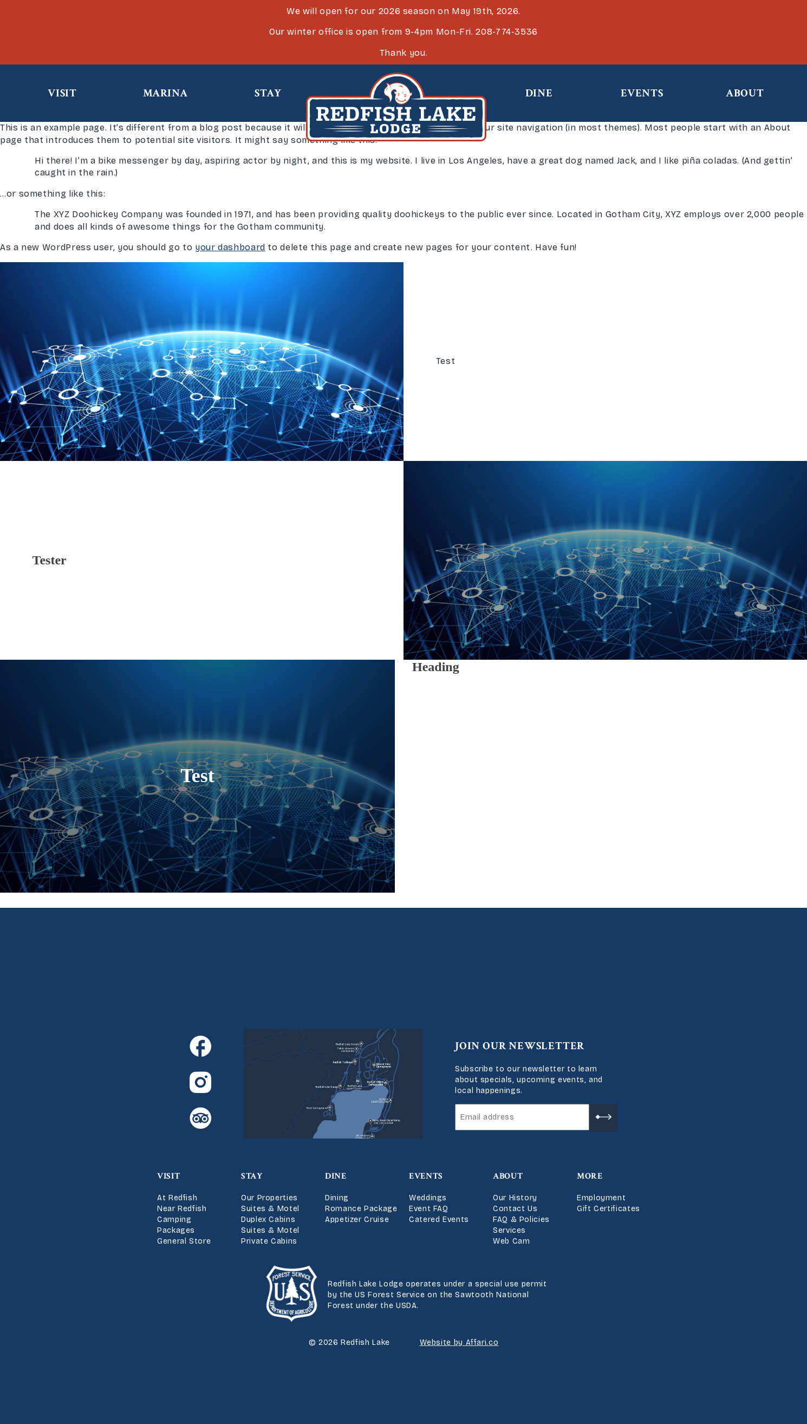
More (590, 1176)
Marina (165, 93)
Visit (62, 93)
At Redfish (177, 1197)
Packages (176, 1230)
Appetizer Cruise (357, 1219)
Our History (515, 1197)
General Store (184, 1241)
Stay (268, 93)
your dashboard (230, 247)
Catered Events (439, 1219)
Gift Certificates (608, 1208)
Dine (539, 93)
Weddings (428, 1197)
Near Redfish (182, 1208)
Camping (174, 1219)
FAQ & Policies (521, 1219)
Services (509, 1230)
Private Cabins (269, 1241)
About (745, 93)
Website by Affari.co (459, 1342)
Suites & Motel (270, 1208)
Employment (601, 1197)
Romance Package (361, 1208)
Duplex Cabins (268, 1219)
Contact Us (515, 1208)
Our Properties (269, 1197)
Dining (337, 1197)
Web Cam (511, 1241)
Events (642, 93)
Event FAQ (428, 1208)
